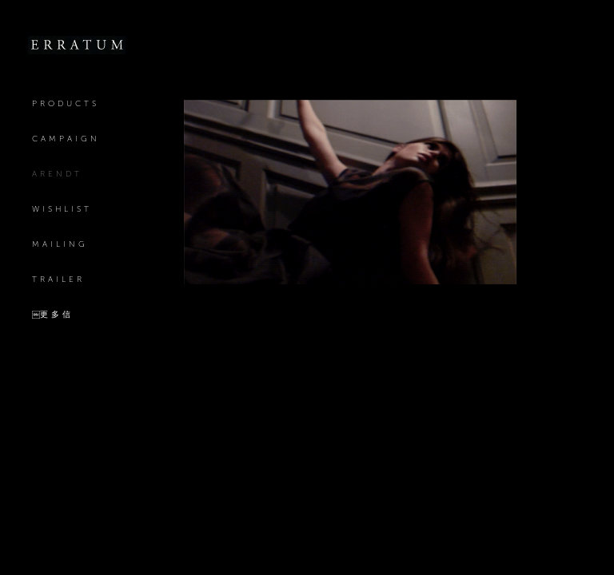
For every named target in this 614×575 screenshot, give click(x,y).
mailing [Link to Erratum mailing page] (60, 244)
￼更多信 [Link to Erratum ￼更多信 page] (53, 314)
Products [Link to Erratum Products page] (65, 103)
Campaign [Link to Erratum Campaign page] (66, 138)
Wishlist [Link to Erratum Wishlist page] (62, 208)
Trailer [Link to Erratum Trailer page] (58, 279)
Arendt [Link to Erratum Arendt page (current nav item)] (57, 173)
